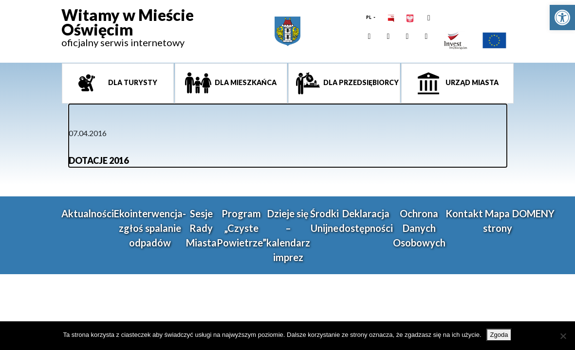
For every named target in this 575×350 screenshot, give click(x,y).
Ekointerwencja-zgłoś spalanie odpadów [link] (150, 228)
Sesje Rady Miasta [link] (201, 228)
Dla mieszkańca (245, 82)
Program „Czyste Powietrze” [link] (241, 228)
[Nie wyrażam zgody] (563, 336)
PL (369, 17)
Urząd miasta (471, 82)
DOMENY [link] (533, 213)
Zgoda (499, 334)
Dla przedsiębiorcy (360, 82)
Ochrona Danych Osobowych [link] (419, 228)
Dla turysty (132, 82)
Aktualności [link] (87, 213)
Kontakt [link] (464, 213)
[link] (562, 17)
